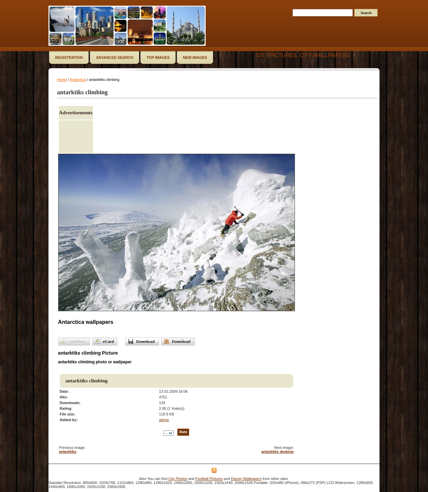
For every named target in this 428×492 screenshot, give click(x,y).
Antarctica (78, 80)
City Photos (178, 479)
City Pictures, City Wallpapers (303, 55)
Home (62, 80)
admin (164, 420)
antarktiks (68, 452)
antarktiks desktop (277, 452)
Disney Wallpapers (246, 479)
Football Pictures (209, 479)
